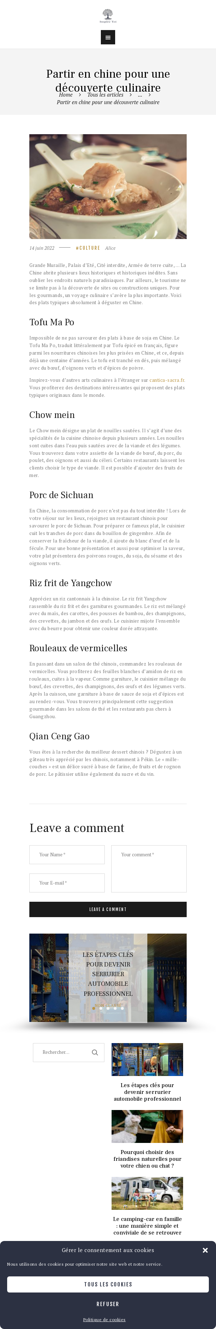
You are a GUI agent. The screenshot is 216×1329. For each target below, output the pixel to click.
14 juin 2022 (41, 248)
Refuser (108, 1304)
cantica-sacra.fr (166, 380)
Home (66, 94)
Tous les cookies (108, 1284)
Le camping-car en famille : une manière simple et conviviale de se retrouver (147, 1226)
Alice (110, 248)
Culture (89, 248)
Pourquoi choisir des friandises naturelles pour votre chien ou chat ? (147, 1159)
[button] (205, 1250)
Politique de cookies (104, 1319)
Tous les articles (105, 94)
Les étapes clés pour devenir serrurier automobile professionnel (108, 974)
